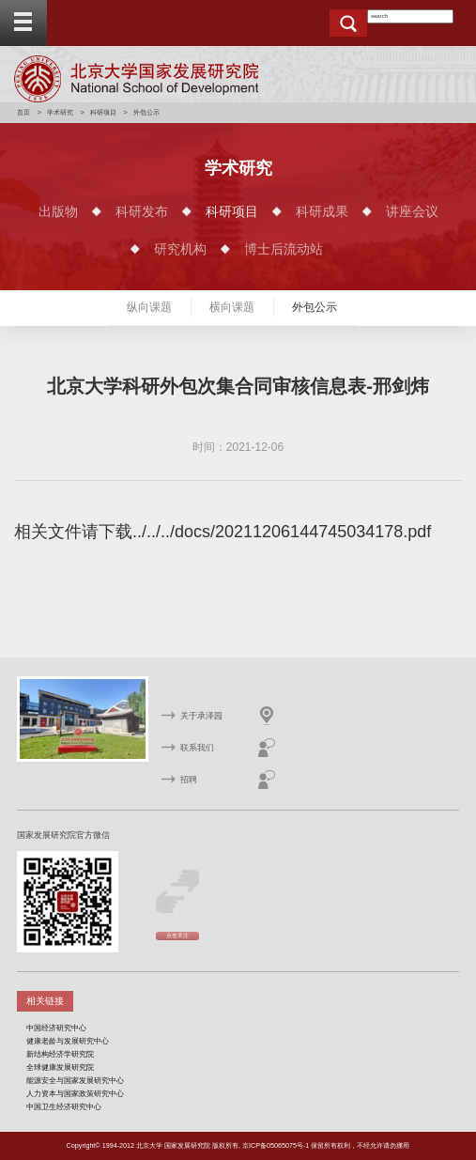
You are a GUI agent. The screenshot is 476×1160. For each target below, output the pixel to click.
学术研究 (60, 112)
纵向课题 (149, 307)
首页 (23, 112)
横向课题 (231, 307)
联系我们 (197, 747)
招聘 (188, 779)
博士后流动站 (283, 248)
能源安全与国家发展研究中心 (75, 1080)
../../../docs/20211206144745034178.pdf (281, 531)
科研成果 (322, 211)
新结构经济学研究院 (60, 1054)
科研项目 (103, 112)
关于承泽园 (201, 715)
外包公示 (314, 307)
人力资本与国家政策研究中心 (75, 1093)
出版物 (58, 211)
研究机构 (180, 248)
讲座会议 (412, 211)
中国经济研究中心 (56, 1027)
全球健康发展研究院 (60, 1067)
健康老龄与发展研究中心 (67, 1040)
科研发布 (141, 211)
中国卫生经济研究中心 (63, 1106)
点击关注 (177, 935)
